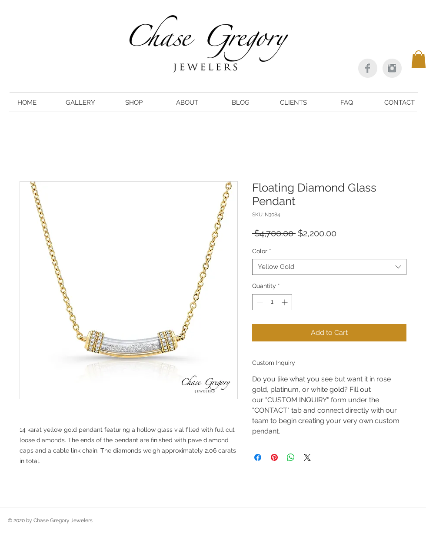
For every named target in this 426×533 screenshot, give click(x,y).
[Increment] (285, 302)
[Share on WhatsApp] (291, 457)
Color (261, 251)
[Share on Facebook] (258, 457)
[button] (418, 59)
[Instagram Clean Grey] (392, 68)
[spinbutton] (272, 302)
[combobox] (329, 267)
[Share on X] (307, 457)
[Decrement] (258, 302)
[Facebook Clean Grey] (367, 68)
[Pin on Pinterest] (274, 457)
